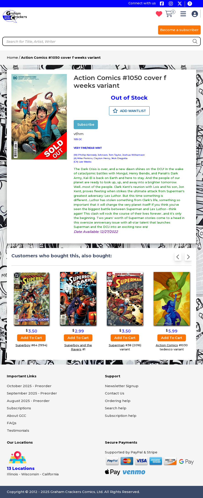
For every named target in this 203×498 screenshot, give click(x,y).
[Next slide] (188, 258)
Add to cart (31, 338)
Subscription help (120, 415)
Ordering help (117, 401)
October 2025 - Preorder (29, 386)
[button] (184, 15)
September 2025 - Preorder (32, 393)
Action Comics (167, 345)
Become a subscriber (179, 30)
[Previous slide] (178, 258)
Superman (117, 345)
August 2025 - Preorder (28, 401)
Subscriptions (19, 408)
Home (12, 57)
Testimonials (18, 430)
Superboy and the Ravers (78, 347)
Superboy (23, 345)
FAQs (11, 423)
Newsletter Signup (121, 386)
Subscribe (85, 125)
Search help (115, 408)
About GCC (16, 415)
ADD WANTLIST (129, 111)
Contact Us (114, 393)
